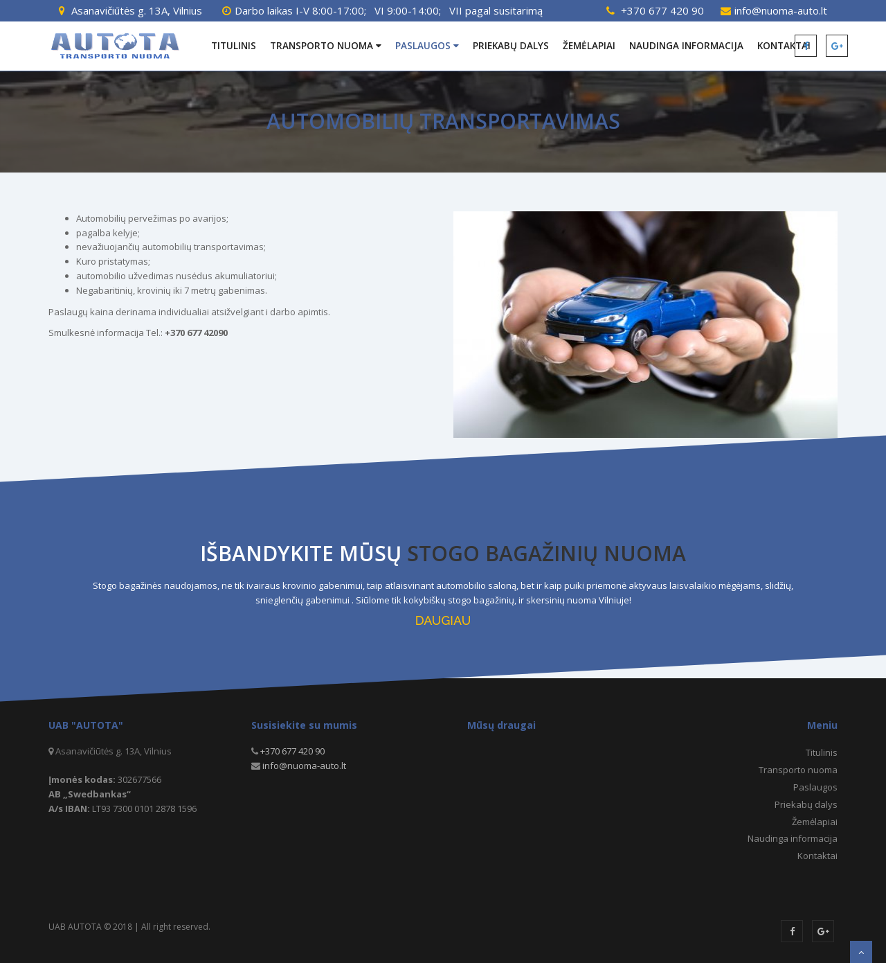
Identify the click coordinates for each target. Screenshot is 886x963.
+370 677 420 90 (662, 10)
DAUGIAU (443, 620)
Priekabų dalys (511, 45)
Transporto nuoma (325, 45)
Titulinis (233, 45)
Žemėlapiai (589, 45)
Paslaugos (427, 45)
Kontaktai (817, 855)
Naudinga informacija (686, 45)
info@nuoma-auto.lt (780, 10)
